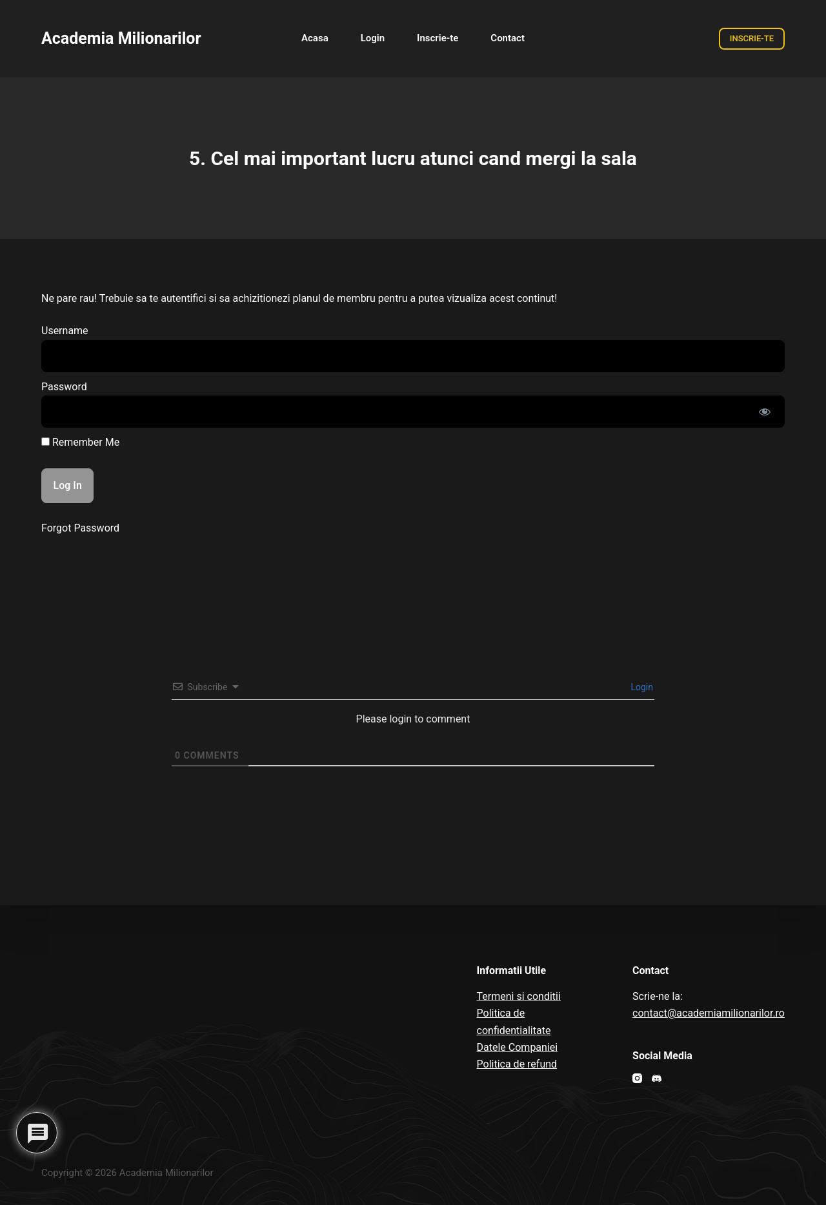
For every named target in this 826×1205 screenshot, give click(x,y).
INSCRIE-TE (752, 38)
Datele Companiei (517, 1047)
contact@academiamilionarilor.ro (708, 1013)
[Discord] (656, 1078)
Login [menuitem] (373, 38)
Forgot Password (80, 528)
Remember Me (80, 442)
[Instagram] (637, 1078)
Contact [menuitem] (507, 38)
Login (641, 687)
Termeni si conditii (519, 996)
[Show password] (765, 411)
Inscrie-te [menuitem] (437, 38)
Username (64, 330)
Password (64, 387)
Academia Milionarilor (121, 38)
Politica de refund (517, 1064)
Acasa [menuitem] (314, 38)
